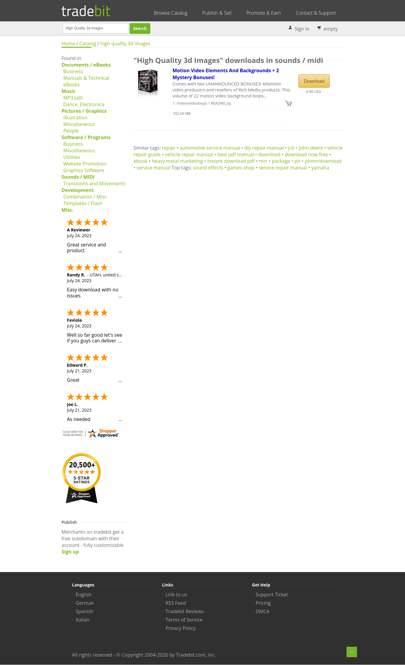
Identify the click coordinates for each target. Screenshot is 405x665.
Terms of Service (184, 619)
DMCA (262, 611)
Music (69, 91)
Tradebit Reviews (185, 611)
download (269, 154)
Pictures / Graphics (84, 111)
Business (73, 71)
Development (78, 190)
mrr (263, 161)
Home (68, 43)
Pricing (263, 603)
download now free (306, 154)
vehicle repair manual (189, 154)
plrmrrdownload (323, 161)
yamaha (320, 167)
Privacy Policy (181, 628)
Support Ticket (272, 594)
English (84, 594)
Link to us (176, 594)
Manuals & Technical (86, 78)
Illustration (75, 117)
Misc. (68, 210)
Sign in (302, 28)
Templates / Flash (82, 203)
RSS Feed (176, 603)
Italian (82, 619)
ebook (140, 161)
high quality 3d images (125, 43)
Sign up (70, 551)
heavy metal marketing (177, 161)
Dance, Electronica (83, 104)
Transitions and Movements (94, 183)
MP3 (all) (72, 97)
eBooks (71, 84)
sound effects (208, 167)
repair (169, 148)
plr (297, 161)
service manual (153, 167)
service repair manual (283, 167)
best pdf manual (236, 154)
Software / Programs (86, 137)
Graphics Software (83, 170)
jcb (291, 148)
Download (314, 81)
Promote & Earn (263, 13)
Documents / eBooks (86, 64)
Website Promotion (84, 163)
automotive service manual (210, 148)
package (281, 161)
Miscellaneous (79, 124)
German (85, 603)
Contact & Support (316, 13)
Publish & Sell (216, 13)
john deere (311, 148)
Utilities (71, 157)
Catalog (87, 43)
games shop (240, 167)
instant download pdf (231, 161)
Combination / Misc (84, 196)
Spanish (84, 611)
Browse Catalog (170, 13)
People (71, 130)
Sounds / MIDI (78, 177)
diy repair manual (264, 148)
